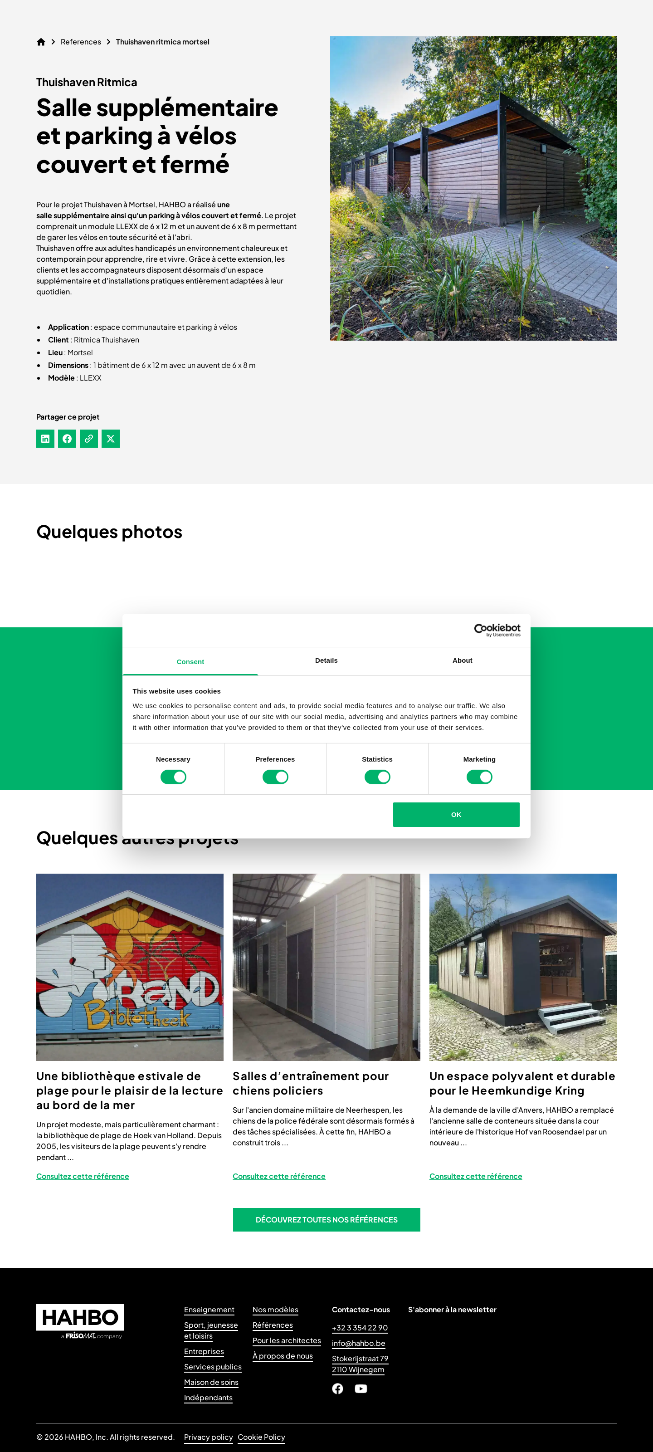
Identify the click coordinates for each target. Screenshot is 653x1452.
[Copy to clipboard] (89, 439)
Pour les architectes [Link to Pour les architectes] (287, 1340)
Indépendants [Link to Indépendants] (208, 1397)
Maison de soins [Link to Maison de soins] (211, 1382)
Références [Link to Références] (273, 1325)
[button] (326, 1220)
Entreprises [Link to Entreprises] (204, 1351)
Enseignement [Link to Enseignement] (209, 1309)
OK (456, 814)
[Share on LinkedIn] (45, 439)
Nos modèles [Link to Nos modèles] (275, 1309)
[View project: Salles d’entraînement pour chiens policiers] (326, 1032)
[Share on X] (111, 439)
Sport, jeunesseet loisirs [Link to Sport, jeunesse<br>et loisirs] (211, 1330)
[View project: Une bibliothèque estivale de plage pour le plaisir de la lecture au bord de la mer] (130, 1032)
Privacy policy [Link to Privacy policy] (208, 1437)
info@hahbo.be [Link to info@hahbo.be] (358, 1343)
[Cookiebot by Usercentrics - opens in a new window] (481, 630)
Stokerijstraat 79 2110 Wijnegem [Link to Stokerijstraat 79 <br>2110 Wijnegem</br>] (360, 1364)
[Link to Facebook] (337, 1388)
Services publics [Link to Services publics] (213, 1366)
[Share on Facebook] (67, 439)
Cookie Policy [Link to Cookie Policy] (261, 1437)
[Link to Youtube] (361, 1388)
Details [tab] (326, 660)
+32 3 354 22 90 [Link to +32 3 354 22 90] (360, 1327)
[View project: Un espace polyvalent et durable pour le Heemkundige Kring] (523, 1032)
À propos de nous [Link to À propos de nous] (283, 1355)
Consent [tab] (191, 661)
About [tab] (463, 660)
